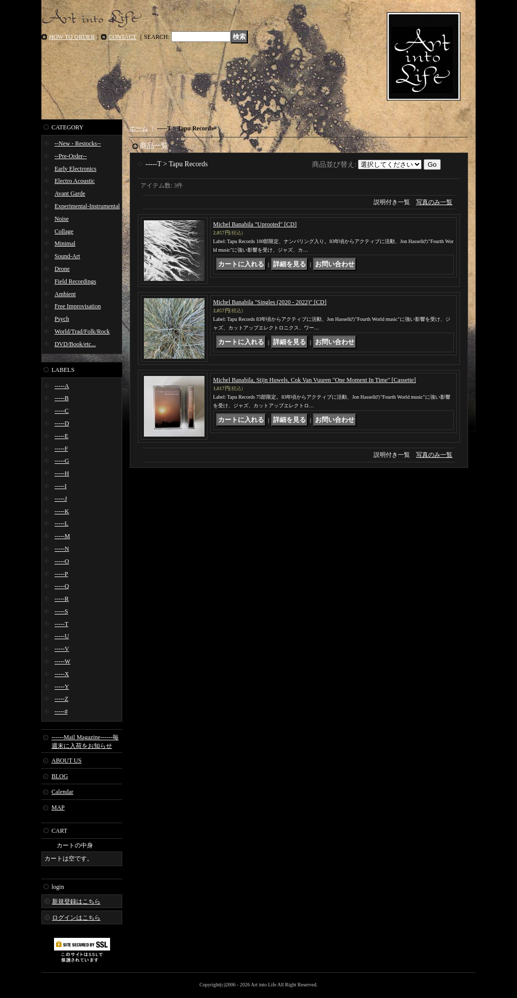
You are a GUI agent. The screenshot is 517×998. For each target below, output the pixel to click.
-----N (62, 548)
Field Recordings (75, 281)
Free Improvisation (78, 306)
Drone (62, 268)
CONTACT (123, 36)
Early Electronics (75, 168)
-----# (61, 711)
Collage (64, 231)
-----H (62, 473)
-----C (62, 410)
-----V (62, 648)
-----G (62, 460)
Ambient (65, 294)
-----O (62, 561)
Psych (62, 318)
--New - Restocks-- (78, 143)
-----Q (62, 586)
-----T (61, 624)
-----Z (61, 698)
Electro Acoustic (75, 180)
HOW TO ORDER (72, 36)
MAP (58, 807)
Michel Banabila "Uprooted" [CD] (254, 224)
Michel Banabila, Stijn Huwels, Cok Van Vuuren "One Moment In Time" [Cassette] (314, 380)
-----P (61, 574)
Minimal (65, 243)
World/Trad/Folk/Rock (82, 331)
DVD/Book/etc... (75, 344)
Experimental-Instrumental (87, 206)
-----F (61, 448)
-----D (62, 423)
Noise (62, 218)
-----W (62, 661)
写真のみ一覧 (434, 202)
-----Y (62, 686)
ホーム (139, 128)
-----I (61, 486)
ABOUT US (66, 760)
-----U (62, 636)
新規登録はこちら (76, 901)
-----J (61, 498)
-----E (61, 436)
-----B (62, 398)
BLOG (59, 776)
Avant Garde (70, 193)
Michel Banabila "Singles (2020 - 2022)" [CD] (269, 302)
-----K (62, 511)
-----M (62, 536)
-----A (62, 386)
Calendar (62, 791)
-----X (62, 674)
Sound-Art (67, 256)
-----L (61, 523)
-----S (61, 611)
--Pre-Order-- (71, 156)
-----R (62, 598)
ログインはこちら (76, 917)
